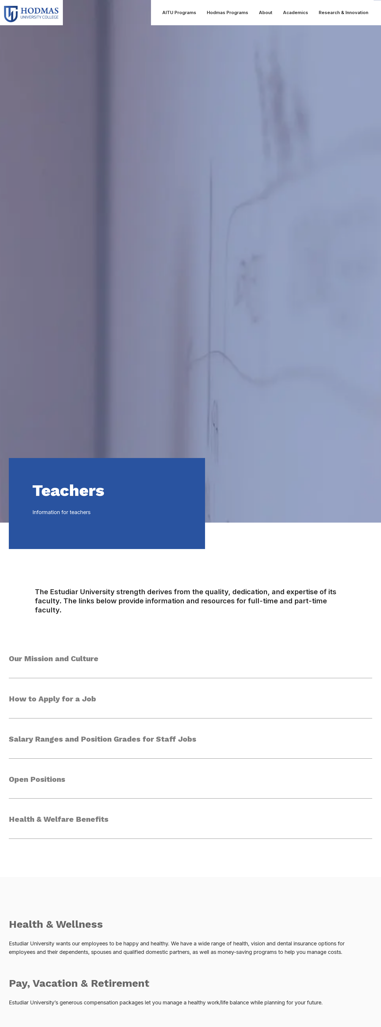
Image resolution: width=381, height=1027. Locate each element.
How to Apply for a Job (53, 699)
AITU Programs (179, 12)
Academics (295, 12)
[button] (190, 666)
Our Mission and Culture (55, 658)
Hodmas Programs (227, 12)
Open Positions (37, 780)
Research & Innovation (343, 12)
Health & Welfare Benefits (59, 821)
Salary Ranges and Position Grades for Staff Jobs (104, 740)
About (265, 12)
